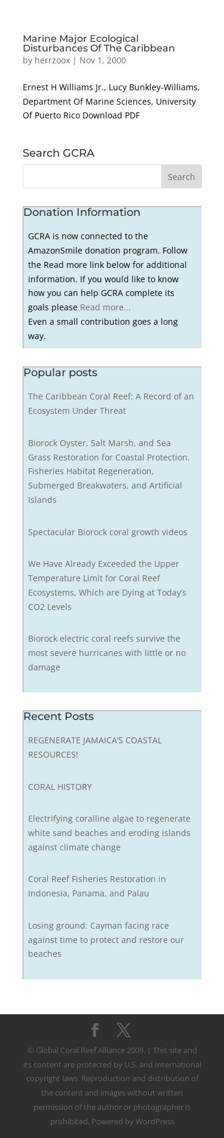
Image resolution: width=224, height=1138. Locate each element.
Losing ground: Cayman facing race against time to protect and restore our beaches (106, 940)
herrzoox (52, 60)
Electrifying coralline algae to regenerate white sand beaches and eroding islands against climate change (109, 833)
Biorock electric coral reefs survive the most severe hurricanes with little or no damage (107, 653)
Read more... (105, 307)
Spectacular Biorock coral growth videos (108, 532)
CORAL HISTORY (60, 786)
